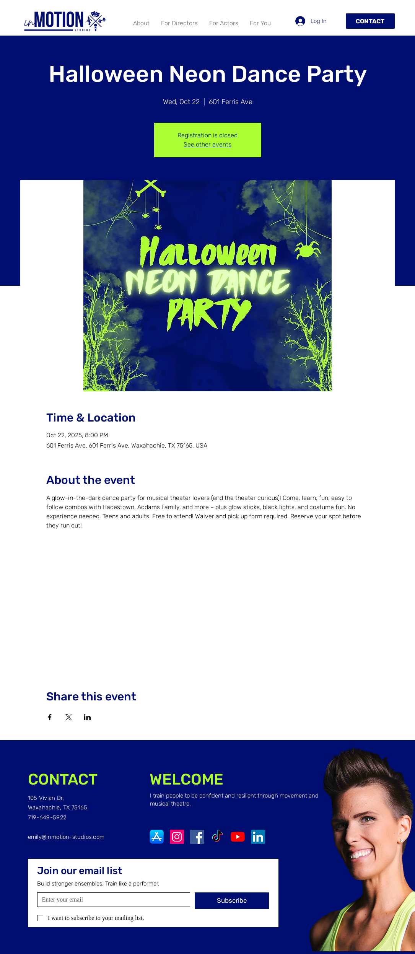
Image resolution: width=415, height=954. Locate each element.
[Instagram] (177, 837)
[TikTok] (217, 837)
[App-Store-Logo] (157, 837)
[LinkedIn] (258, 837)
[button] (223, 23)
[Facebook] (197, 837)
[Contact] (370, 21)
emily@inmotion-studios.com (66, 837)
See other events (207, 144)
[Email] (111, 900)
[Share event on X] (68, 717)
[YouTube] (238, 837)
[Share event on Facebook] (50, 717)
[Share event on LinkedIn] (87, 717)
